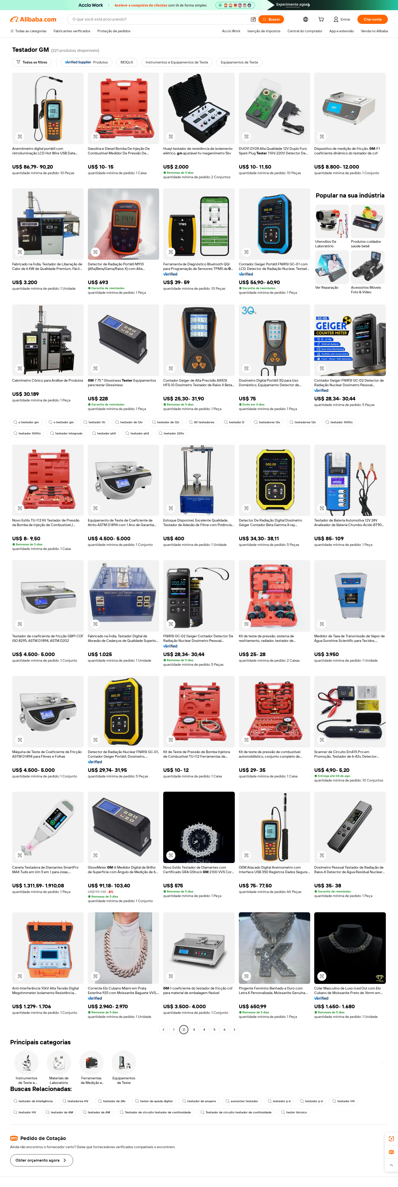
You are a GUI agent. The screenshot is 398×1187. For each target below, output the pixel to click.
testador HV (343, 1101)
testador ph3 (104, 433)
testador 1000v (339, 422)
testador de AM (59, 1112)
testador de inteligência (33, 1101)
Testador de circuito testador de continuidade (155, 1112)
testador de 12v (128, 422)
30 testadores (201, 422)
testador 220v (171, 433)
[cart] (322, 20)
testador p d (279, 1101)
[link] (391, 1138)
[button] (253, 19)
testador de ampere (199, 1101)
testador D (234, 422)
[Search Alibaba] (159, 19)
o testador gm (26, 422)
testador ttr (95, 422)
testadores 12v (267, 422)
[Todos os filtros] (32, 62)
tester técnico (294, 1112)
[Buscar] (271, 19)
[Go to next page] (234, 1029)
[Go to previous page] (163, 1029)
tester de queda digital (154, 1101)
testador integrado (66, 433)
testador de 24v (111, 1101)
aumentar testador (242, 1101)
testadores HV (75, 1101)
